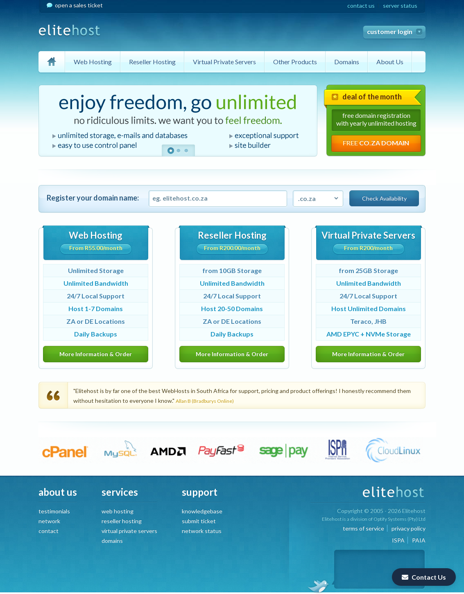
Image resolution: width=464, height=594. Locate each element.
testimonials (54, 511)
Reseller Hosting (152, 61)
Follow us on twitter (318, 586)
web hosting (118, 511)
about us (57, 492)
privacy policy (409, 528)
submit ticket (199, 520)
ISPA (398, 540)
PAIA (419, 540)
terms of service (363, 528)
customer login (389, 31)
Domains (346, 61)
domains (112, 540)
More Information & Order (95, 353)
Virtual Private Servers (224, 61)
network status (202, 530)
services (120, 492)
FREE (376, 143)
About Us (389, 61)
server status (400, 5)
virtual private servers (129, 530)
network (49, 520)
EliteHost (69, 31)
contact (48, 530)
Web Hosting (93, 61)
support (199, 492)
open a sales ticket (79, 5)
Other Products (295, 61)
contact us (361, 5)
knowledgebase (202, 511)
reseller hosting (122, 520)
